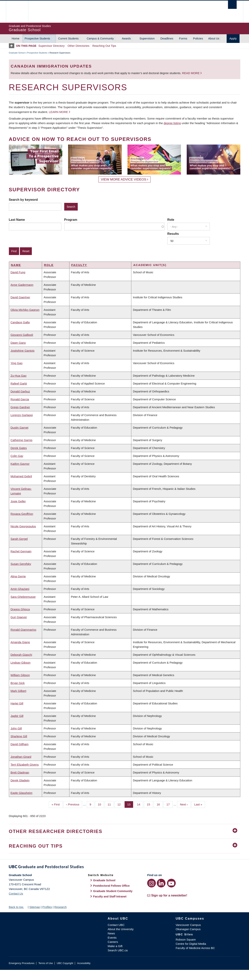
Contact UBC (116, 925)
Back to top (18, 907)
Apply (233, 38)
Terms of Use (45, 963)
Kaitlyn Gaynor (20, 463)
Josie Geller (18, 501)
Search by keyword (23, 199)
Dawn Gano (18, 342)
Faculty (79, 265)
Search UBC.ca (117, 950)
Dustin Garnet (20, 427)
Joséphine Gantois (23, 350)
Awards (126, 38)
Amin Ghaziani (20, 588)
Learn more (58, 112)
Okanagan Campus (188, 929)
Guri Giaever (19, 617)
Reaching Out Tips (104, 45)
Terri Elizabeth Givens (25, 764)
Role (170, 219)
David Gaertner (20, 297)
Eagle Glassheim (21, 792)
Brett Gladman (20, 772)
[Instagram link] (151, 883)
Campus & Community (100, 38)
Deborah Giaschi (21, 654)
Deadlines (166, 38)
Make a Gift (115, 946)
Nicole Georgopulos (23, 526)
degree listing (172, 123)
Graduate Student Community (113, 891)
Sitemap (34, 907)
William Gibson (20, 675)
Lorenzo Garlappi (22, 415)
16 (160, 804)
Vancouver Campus (188, 925)
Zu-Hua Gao (19, 375)
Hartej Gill (17, 703)
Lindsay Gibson (20, 662)
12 (120, 804)
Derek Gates (19, 448)
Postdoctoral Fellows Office (111, 885)
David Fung (18, 272)
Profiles (47, 907)
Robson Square (186, 939)
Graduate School (17, 53)
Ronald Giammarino (23, 629)
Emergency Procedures (22, 963)
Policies (198, 38)
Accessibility (83, 963)
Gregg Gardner (20, 407)
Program (70, 219)
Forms (183, 38)
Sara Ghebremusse (23, 596)
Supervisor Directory (51, 45)
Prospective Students (37, 38)
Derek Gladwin (20, 780)
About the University (120, 929)
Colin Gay (17, 455)
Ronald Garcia (20, 399)
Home (15, 38)
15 (150, 804)
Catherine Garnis (21, 440)
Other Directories (78, 45)
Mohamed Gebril (21, 476)
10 (101, 804)
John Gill (16, 728)
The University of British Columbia (17, 12)
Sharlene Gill (19, 736)
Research (60, 907)
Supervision (146, 38)
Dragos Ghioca (20, 609)
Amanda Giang (20, 642)
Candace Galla (20, 322)
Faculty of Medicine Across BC (195, 948)
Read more (191, 73)
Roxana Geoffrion (22, 513)
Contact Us (16, 893)
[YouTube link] (171, 883)
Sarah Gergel (19, 538)
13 (130, 804)
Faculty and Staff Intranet (110, 896)
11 (111, 804)
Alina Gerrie (18, 576)
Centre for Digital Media (191, 943)
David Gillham (20, 744)
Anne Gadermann (22, 284)
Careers (113, 941)
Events (112, 937)
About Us (213, 38)
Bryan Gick (18, 683)
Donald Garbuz (20, 391)
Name (16, 265)
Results (173, 233)
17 (169, 804)
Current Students (68, 38)
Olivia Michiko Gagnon (25, 309)
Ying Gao (17, 363)
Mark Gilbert (18, 690)
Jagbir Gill (17, 715)
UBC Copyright (65, 963)
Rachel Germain (21, 551)
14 (140, 804)
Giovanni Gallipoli (22, 334)
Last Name (17, 219)
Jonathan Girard (21, 756)
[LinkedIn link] (161, 883)
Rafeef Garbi (19, 383)
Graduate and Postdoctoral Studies (124, 867)
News (111, 933)
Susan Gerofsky (21, 563)
